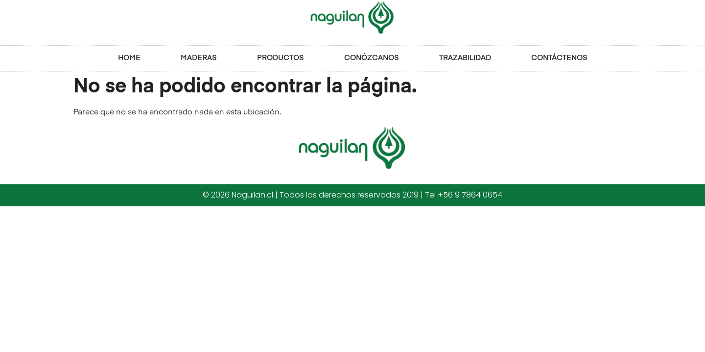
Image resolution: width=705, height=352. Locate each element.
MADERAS (199, 58)
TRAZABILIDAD (465, 58)
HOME (129, 58)
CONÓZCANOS (371, 58)
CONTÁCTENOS (559, 58)
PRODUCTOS (280, 58)
